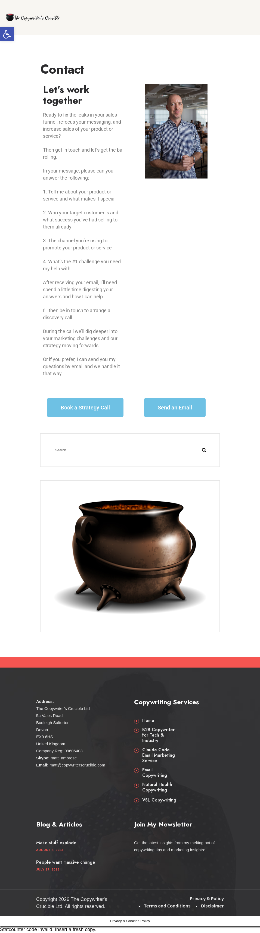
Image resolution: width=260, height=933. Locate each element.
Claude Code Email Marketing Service (158, 755)
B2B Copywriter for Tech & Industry (158, 735)
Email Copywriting (154, 772)
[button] (7, 34)
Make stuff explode (56, 843)
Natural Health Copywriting (157, 787)
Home (148, 720)
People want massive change (65, 862)
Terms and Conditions (167, 906)
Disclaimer (212, 906)
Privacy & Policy (207, 899)
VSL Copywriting (159, 800)
